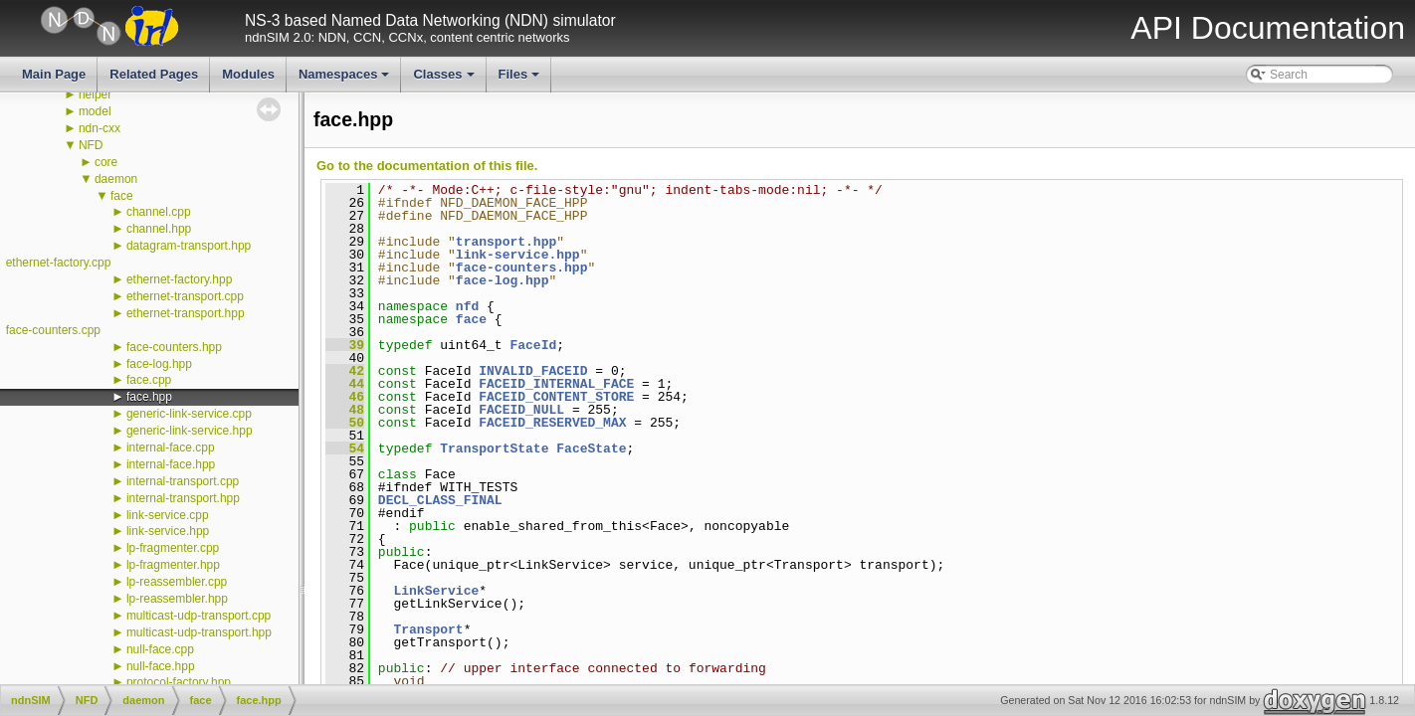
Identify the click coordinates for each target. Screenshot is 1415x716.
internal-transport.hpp (183, 498)
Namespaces (346, 79)
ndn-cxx (99, 128)
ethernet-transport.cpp (185, 296)
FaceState (591, 448)
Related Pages (153, 74)
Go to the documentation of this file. (426, 165)
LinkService (436, 591)
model (95, 111)
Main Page (54, 74)
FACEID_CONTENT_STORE (556, 397)
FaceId (532, 345)
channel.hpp (158, 229)
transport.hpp (506, 242)
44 (344, 384)
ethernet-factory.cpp (58, 262)
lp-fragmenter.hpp (173, 565)
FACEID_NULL (521, 410)
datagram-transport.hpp (188, 246)
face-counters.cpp (53, 330)
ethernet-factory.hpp (179, 279)
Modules (248, 74)
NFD (91, 145)
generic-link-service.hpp (189, 431)
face (121, 196)
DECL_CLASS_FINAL (440, 500)
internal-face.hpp (170, 464)
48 (344, 410)
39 (344, 345)
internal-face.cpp (170, 447)
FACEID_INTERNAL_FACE (556, 384)
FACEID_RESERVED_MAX (552, 423)
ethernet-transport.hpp (185, 313)
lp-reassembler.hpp (177, 599)
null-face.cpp (160, 649)
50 (344, 423)
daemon (116, 179)
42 (344, 371)
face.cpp (148, 380)
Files (521, 79)
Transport (428, 629)
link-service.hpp (167, 531)
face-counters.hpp (174, 347)
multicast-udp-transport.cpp (198, 616)
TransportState (494, 448)
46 (344, 397)
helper (95, 94)
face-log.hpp (159, 364)
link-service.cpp (167, 515)
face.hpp (149, 397)
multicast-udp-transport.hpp (199, 632)
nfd (467, 306)
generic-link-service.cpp (189, 414)
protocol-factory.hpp (178, 682)
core (106, 162)
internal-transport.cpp (182, 481)
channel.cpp (158, 212)
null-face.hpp (160, 666)
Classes (445, 79)
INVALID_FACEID (533, 371)
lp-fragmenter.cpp (172, 548)
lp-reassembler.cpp (176, 582)
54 (344, 448)
